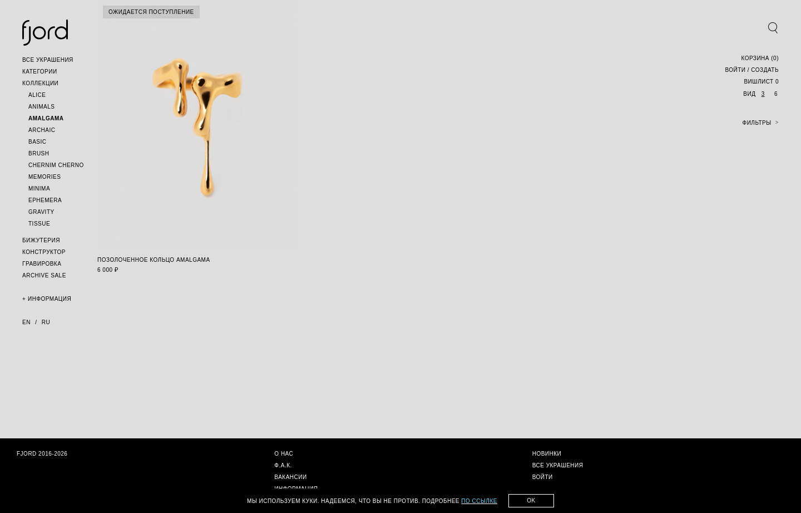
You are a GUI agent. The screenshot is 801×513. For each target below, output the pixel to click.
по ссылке (479, 501)
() (760, 58)
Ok (531, 500)
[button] (47, 60)
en (26, 322)
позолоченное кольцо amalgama (153, 260)
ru (46, 322)
